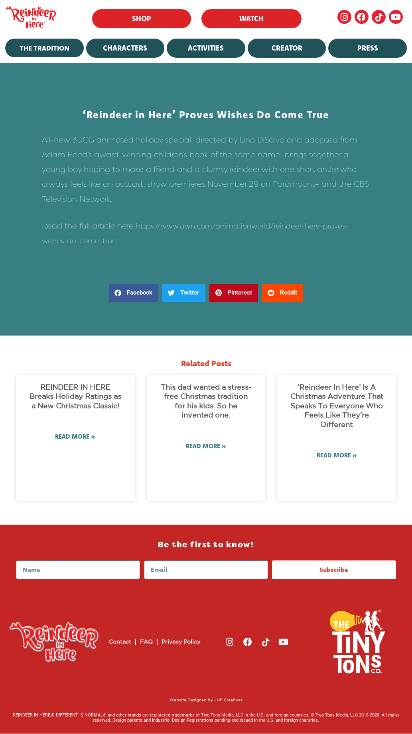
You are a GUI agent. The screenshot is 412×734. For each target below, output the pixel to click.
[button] (133, 293)
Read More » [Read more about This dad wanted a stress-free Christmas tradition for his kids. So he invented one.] (206, 446)
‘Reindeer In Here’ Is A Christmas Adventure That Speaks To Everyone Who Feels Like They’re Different (336, 406)
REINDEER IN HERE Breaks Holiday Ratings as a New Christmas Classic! (75, 397)
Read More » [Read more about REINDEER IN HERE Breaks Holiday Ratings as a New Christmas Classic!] (75, 437)
